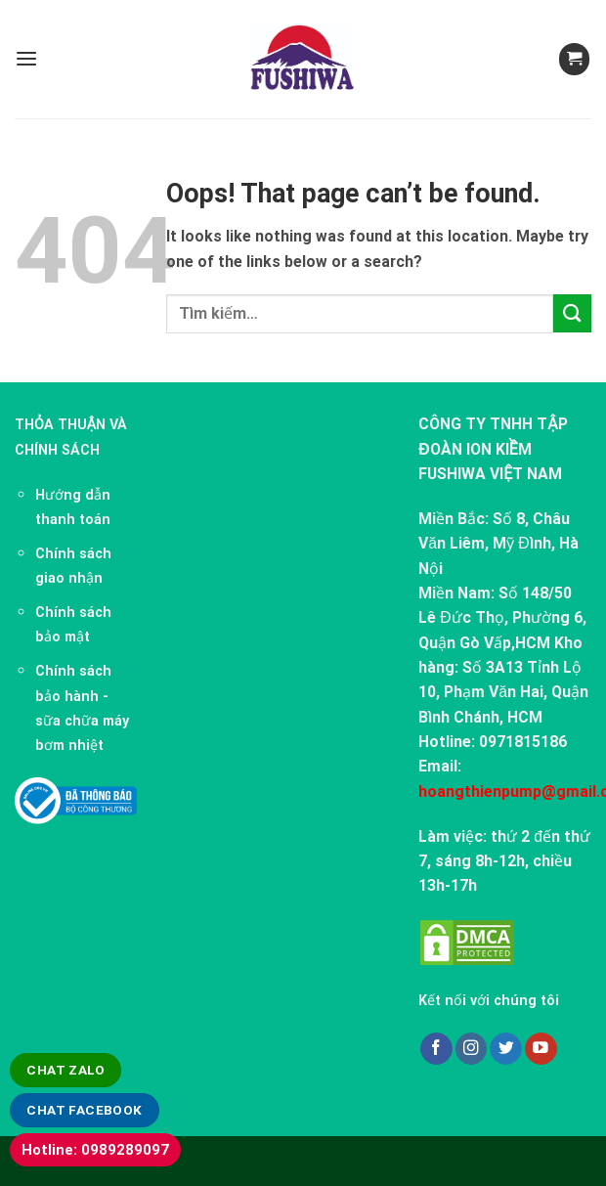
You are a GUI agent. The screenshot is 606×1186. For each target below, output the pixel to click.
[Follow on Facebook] (436, 1048)
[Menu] (26, 59)
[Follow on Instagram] (471, 1048)
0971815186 (523, 741)
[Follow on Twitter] (506, 1048)
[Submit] (572, 313)
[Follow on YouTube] (541, 1048)
